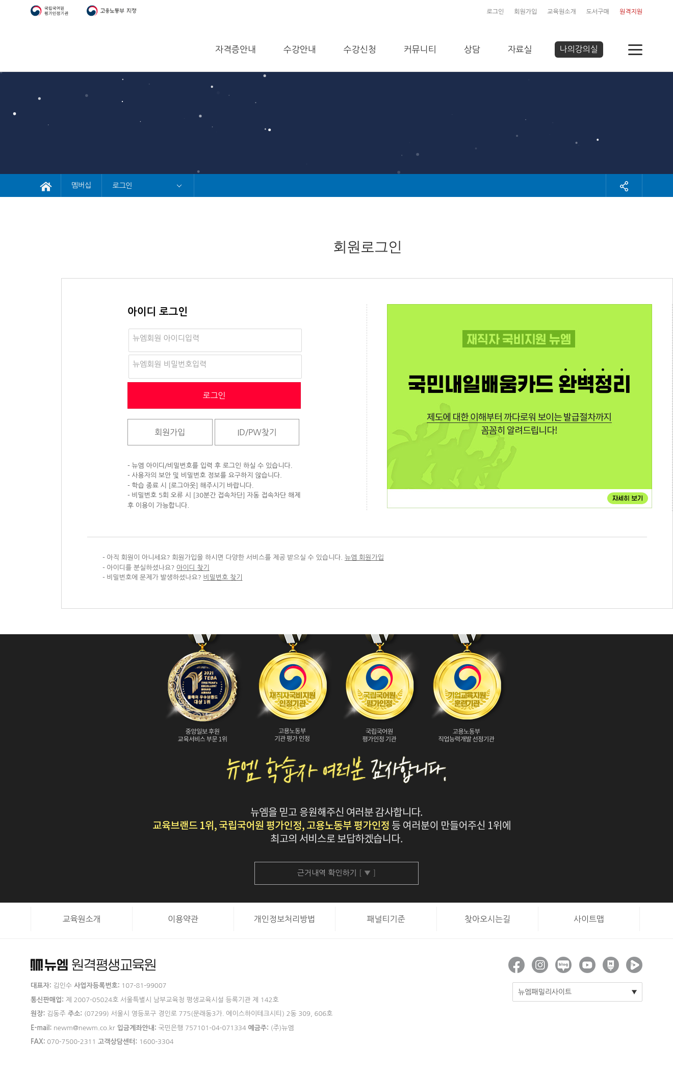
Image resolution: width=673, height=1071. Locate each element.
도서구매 (597, 12)
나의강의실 (579, 49)
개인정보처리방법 (284, 919)
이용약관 (183, 919)
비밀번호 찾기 (222, 577)
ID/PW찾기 (256, 432)
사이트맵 (589, 919)
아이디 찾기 (193, 567)
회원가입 (525, 12)
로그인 (495, 12)
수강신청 (360, 49)
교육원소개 (561, 12)
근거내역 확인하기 (336, 873)
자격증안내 (235, 49)
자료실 (520, 49)
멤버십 (81, 185)
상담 (472, 49)
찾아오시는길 (487, 919)
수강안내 (299, 49)
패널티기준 (386, 919)
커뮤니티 (420, 49)
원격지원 (630, 12)
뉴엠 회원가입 (364, 557)
